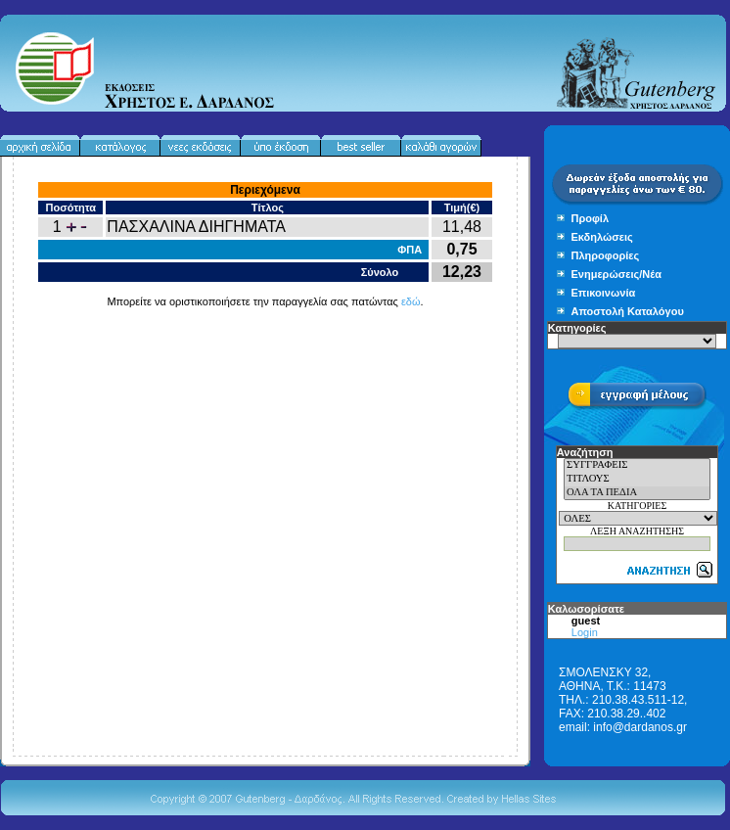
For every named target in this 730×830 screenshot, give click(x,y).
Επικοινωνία (603, 293)
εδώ (411, 301)
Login (584, 632)
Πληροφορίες (605, 255)
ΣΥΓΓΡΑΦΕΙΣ (637, 466)
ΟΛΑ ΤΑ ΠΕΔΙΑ (637, 493)
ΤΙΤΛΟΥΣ (637, 479)
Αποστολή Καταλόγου (627, 311)
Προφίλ (590, 218)
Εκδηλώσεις (602, 237)
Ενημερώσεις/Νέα (616, 274)
